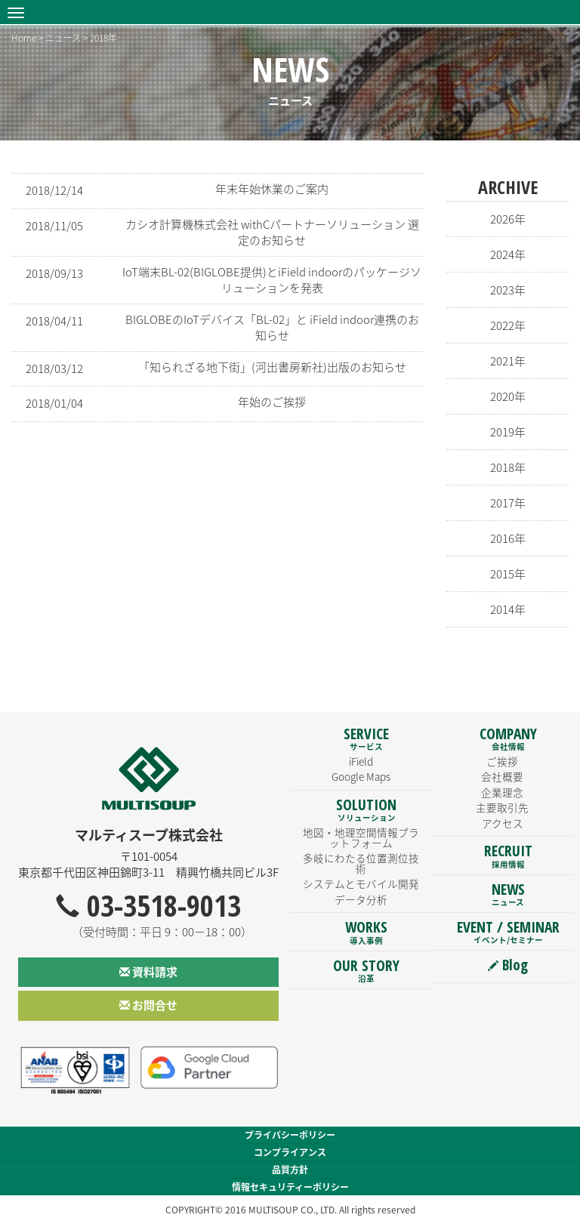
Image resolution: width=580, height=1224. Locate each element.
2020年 (508, 396)
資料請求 (148, 971)
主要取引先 (502, 807)
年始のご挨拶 (272, 401)
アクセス (502, 823)
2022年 (508, 325)
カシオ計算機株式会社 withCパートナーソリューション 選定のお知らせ (272, 232)
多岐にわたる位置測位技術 (361, 863)
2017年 (508, 503)
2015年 (508, 574)
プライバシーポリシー (290, 1135)
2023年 (508, 290)
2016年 (508, 538)
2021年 (508, 361)
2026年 (508, 219)
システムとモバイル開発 (361, 883)
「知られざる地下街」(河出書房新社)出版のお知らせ (272, 367)
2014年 (508, 609)
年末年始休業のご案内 (272, 188)
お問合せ (148, 1005)
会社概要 (502, 776)
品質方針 (290, 1169)
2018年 (508, 467)
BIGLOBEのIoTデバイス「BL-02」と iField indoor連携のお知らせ (272, 327)
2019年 (508, 432)
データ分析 (361, 899)
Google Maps (361, 776)
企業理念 (502, 792)
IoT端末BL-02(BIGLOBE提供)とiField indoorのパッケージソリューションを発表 (271, 280)
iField (361, 761)
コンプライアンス (290, 1152)
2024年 (508, 254)
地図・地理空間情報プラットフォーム (361, 837)
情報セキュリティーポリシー (290, 1187)
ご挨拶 (502, 761)
